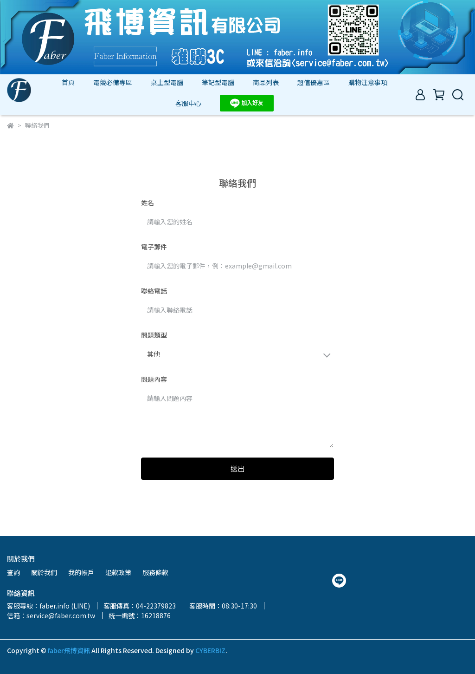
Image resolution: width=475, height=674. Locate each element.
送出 (237, 468)
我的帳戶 (81, 572)
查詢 (13, 572)
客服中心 (188, 103)
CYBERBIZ (210, 650)
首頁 (68, 82)
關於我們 (44, 572)
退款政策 (118, 572)
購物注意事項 (367, 82)
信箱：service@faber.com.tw (51, 615)
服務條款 (155, 572)
